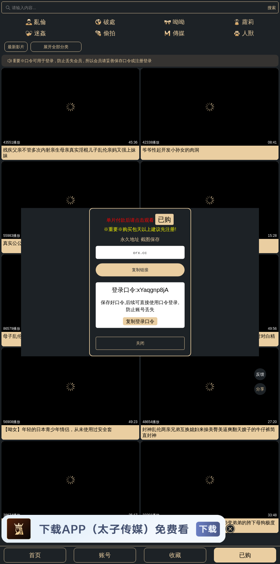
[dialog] (140, 282)
